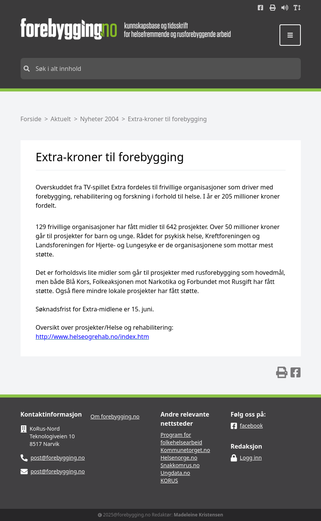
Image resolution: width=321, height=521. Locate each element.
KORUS (169, 480)
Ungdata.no (175, 472)
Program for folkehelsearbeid (181, 438)
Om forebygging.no (115, 416)
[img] (281, 372)
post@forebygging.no (57, 457)
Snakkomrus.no (180, 465)
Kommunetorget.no (185, 450)
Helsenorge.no (179, 457)
